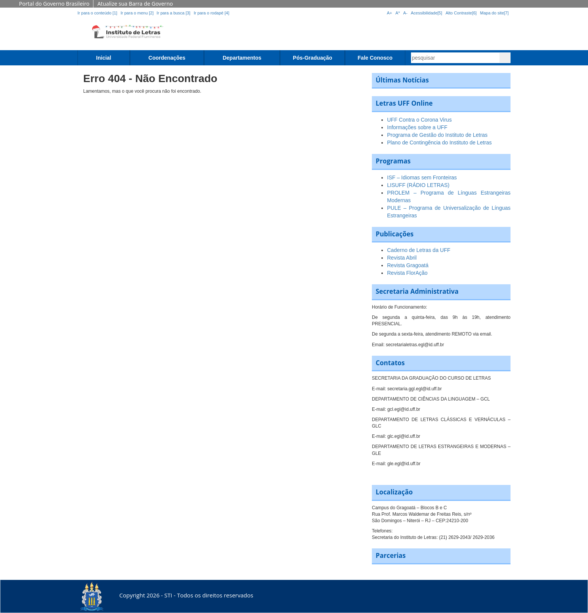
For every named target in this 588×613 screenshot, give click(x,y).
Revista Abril (402, 258)
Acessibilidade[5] (427, 13)
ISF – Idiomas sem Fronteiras (422, 177)
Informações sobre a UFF (417, 127)
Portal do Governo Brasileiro (54, 3)
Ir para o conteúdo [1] (97, 13)
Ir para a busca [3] (173, 13)
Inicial (103, 58)
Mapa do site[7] (494, 13)
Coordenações (167, 58)
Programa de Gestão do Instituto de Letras (437, 135)
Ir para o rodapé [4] (211, 13)
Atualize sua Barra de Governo (135, 3)
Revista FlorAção (407, 273)
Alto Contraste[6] (461, 13)
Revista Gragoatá (407, 265)
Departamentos (242, 58)
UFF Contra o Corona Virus (419, 120)
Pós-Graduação (312, 58)
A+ (389, 13)
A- (405, 13)
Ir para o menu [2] (137, 13)
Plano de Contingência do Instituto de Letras (439, 142)
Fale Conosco (375, 58)
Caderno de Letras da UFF (418, 250)
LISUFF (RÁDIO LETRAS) (418, 185)
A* (397, 13)
